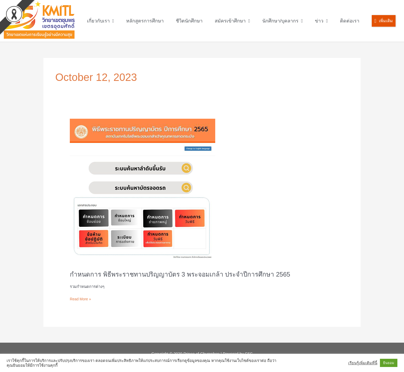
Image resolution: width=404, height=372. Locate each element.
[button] (384, 21)
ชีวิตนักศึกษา (189, 21)
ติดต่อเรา (349, 21)
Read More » (81, 298)
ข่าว (321, 21)
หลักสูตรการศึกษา (145, 21)
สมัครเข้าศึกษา (232, 21)
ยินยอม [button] (388, 363)
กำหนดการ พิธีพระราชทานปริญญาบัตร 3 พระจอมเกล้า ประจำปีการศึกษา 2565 (189, 274)
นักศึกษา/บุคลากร (282, 21)
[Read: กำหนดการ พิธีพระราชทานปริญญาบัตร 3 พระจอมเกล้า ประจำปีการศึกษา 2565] (142, 191)
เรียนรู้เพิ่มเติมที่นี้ (362, 363)
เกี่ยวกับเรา (100, 21)
